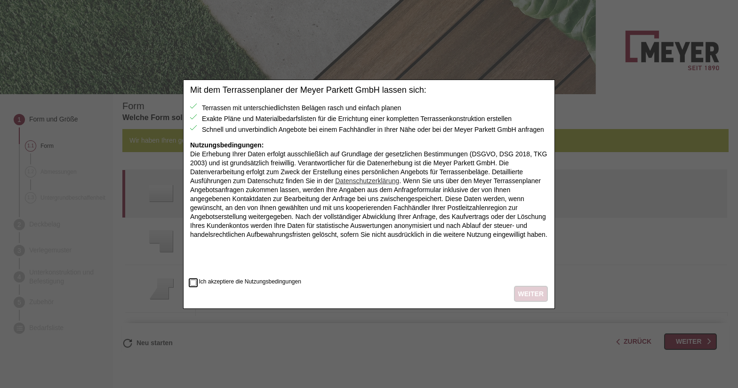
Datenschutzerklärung (367, 181)
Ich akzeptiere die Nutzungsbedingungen (250, 282)
